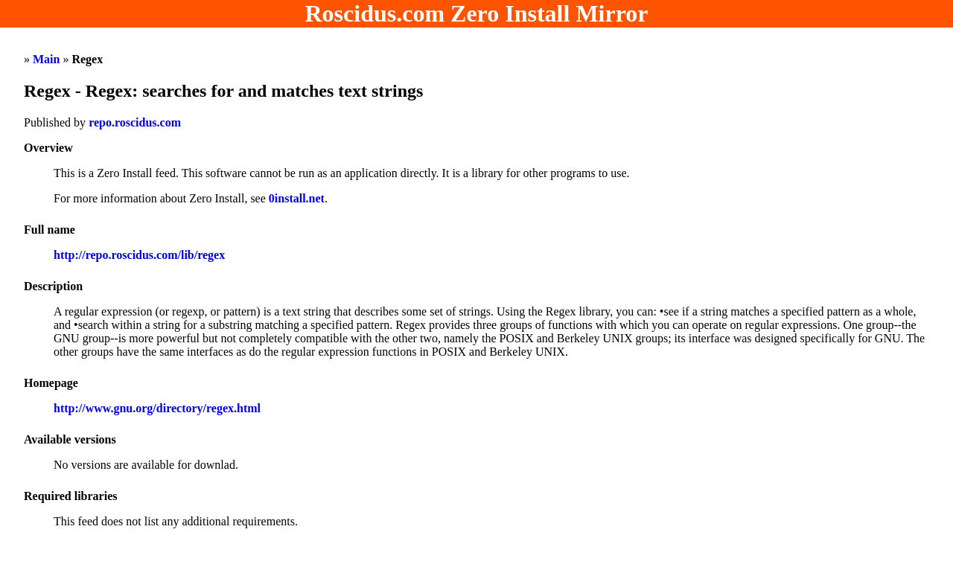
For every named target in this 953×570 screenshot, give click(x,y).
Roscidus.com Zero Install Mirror (476, 13)
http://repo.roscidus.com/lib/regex (139, 255)
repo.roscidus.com (135, 122)
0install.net (297, 198)
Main (46, 59)
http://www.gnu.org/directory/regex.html (157, 408)
